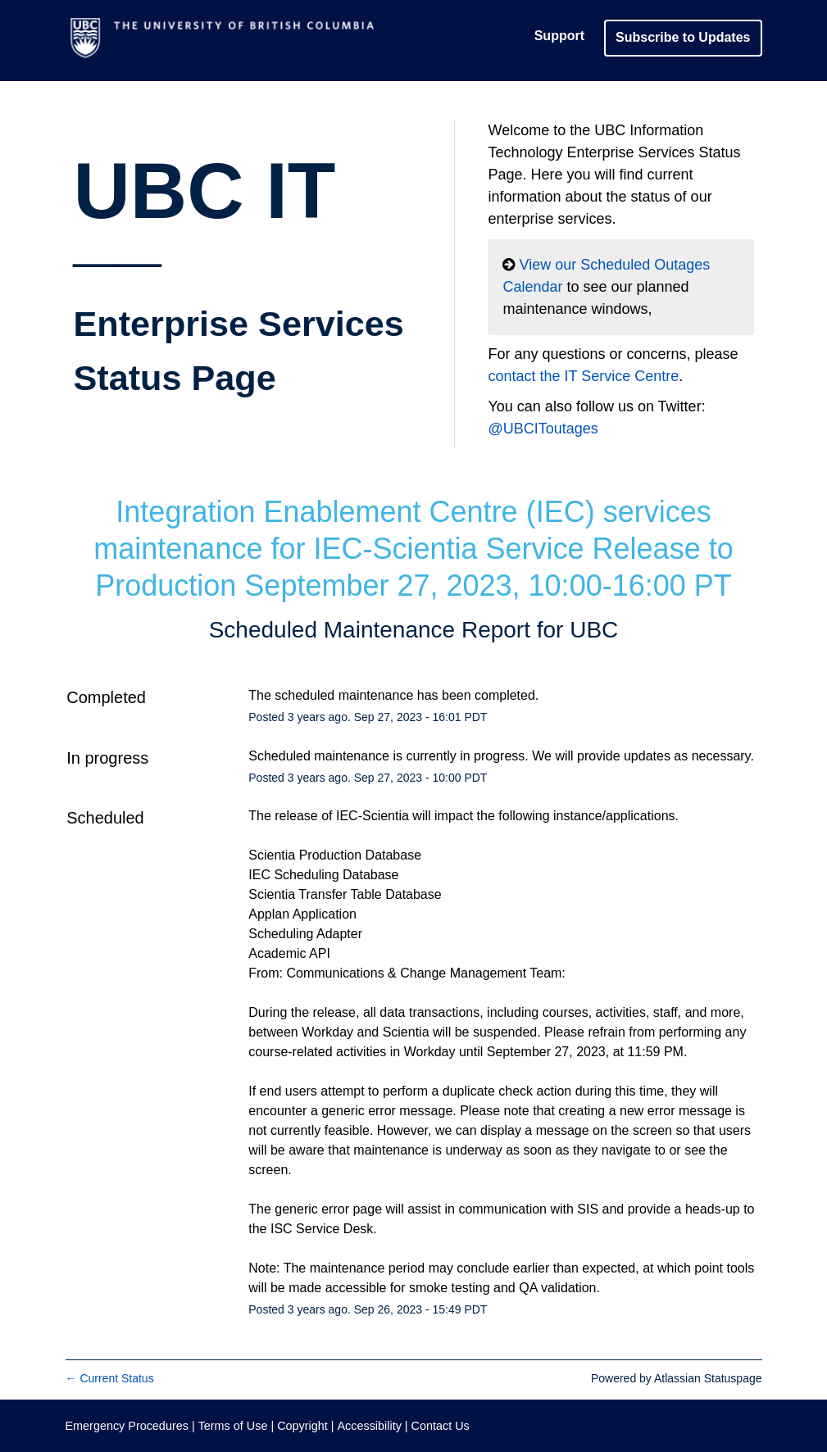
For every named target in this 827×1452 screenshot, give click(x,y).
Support (559, 36)
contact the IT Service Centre (583, 376)
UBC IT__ (239, 272)
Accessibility (369, 1425)
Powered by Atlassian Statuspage (676, 1378)
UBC (594, 629)
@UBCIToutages (543, 428)
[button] (683, 37)
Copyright (302, 1425)
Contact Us (440, 1425)
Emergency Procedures (129, 1425)
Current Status (110, 1378)
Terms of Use (233, 1425)
